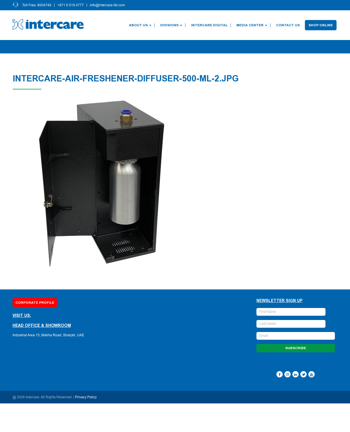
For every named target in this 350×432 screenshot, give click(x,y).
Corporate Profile (34, 303)
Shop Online (321, 25)
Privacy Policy (86, 397)
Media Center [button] (252, 25)
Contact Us (288, 25)
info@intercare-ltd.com (107, 5)
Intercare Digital (209, 25)
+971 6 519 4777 (71, 5)
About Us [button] (140, 25)
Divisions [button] (172, 25)
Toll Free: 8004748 (37, 5)
